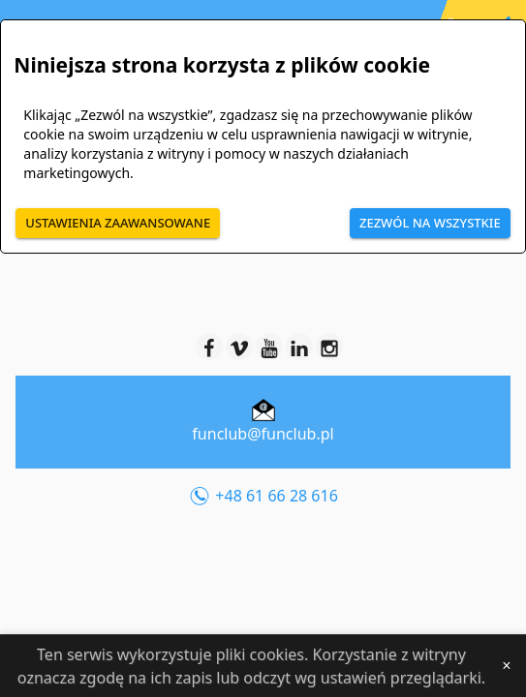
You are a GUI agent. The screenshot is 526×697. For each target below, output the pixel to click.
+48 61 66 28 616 (263, 497)
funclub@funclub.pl (262, 433)
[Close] (506, 666)
